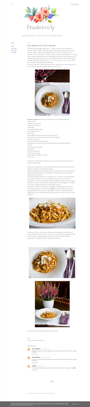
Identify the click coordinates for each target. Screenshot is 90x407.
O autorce (37, 35)
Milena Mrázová (36, 348)
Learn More (74, 404)
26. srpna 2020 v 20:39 (45, 348)
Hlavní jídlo (14, 50)
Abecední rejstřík (28, 35)
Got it (79, 404)
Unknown (34, 365)
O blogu (45, 35)
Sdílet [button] (12, 43)
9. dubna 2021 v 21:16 (41, 365)
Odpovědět (35, 354)
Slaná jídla (13, 52)
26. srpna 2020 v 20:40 (46, 357)
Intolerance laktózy (55, 35)
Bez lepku (13, 48)
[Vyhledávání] (75, 4)
